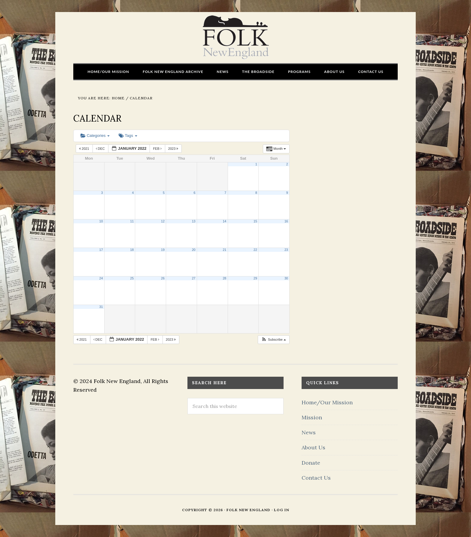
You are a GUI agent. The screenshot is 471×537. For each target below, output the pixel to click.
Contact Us (316, 477)
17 (101, 250)
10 (101, 221)
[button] (273, 340)
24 (101, 278)
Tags (128, 135)
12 (163, 221)
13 (194, 221)
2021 (84, 148)
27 (194, 278)
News (309, 432)
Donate (311, 462)
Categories (95, 135)
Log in (281, 510)
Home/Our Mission (327, 402)
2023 (173, 148)
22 (255, 250)
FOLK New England (235, 37)
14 (224, 221)
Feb (158, 148)
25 (132, 278)
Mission (312, 417)
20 (194, 250)
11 (132, 221)
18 (132, 250)
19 (163, 250)
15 (255, 221)
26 (163, 278)
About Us (313, 447)
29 (255, 278)
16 (286, 221)
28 (224, 278)
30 (286, 278)
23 (286, 250)
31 (101, 307)
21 (224, 250)
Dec (101, 148)
